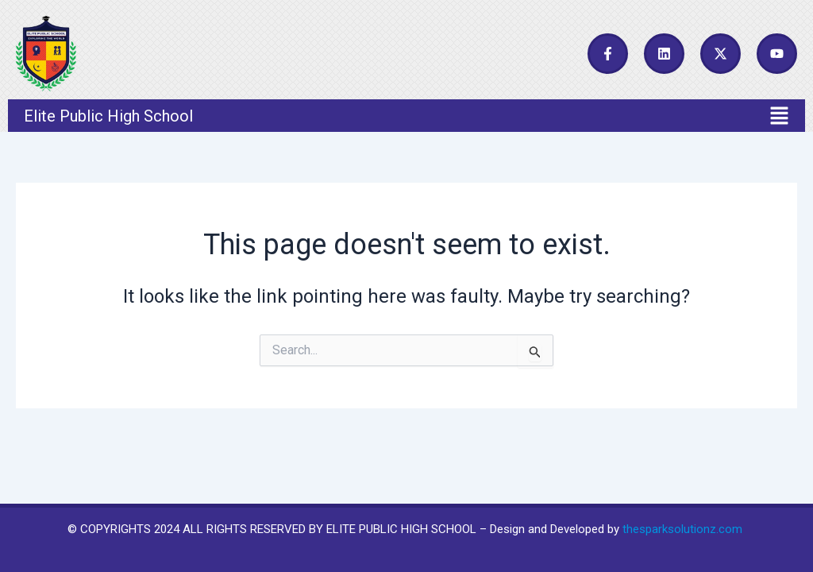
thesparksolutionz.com (682, 529)
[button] (406, 115)
